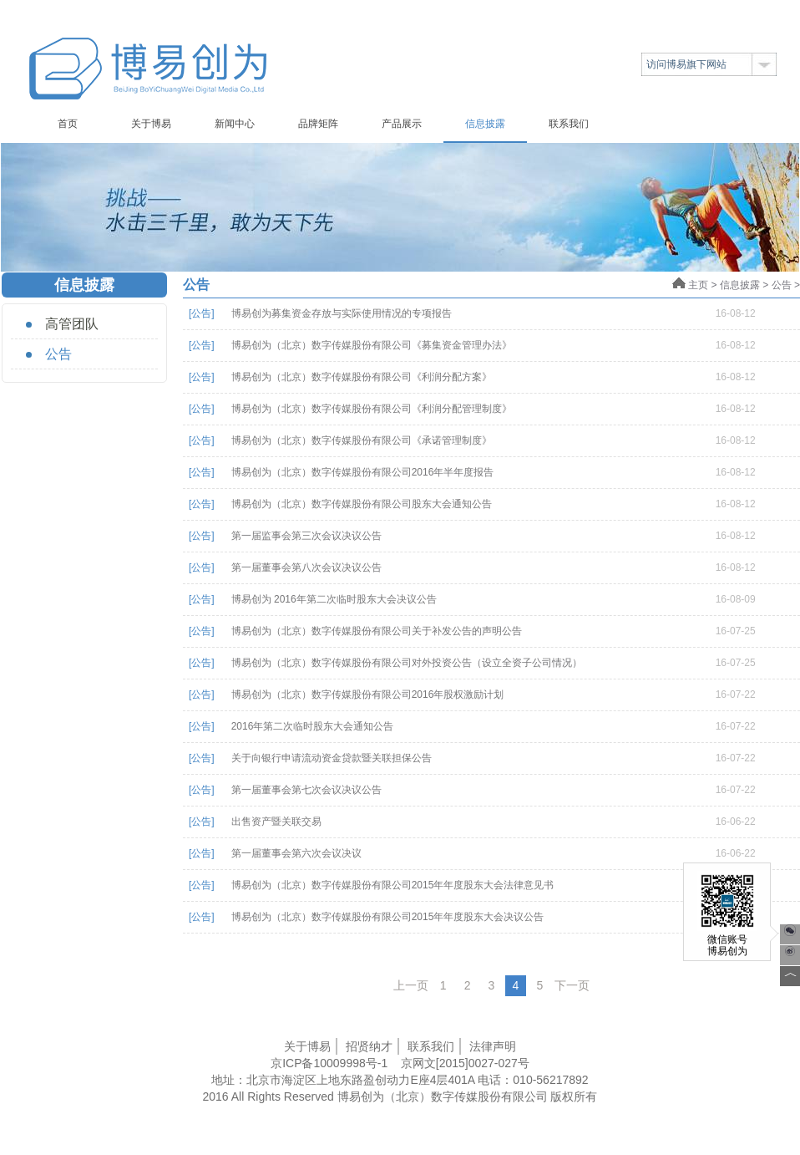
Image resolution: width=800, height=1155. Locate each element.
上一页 (410, 985)
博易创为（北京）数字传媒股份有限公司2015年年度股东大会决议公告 (387, 917)
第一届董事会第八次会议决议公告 (306, 567)
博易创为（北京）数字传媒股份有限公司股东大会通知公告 (361, 504)
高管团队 (72, 324)
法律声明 (492, 1046)
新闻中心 (235, 124)
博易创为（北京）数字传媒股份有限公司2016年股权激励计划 (367, 694)
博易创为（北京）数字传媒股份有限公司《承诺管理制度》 (361, 440)
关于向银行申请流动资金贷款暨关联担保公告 (331, 758)
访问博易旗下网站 (686, 64)
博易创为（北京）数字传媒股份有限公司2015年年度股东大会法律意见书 (392, 885)
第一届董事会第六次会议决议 (296, 853)
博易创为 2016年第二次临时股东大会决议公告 (334, 599)
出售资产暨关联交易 (276, 821)
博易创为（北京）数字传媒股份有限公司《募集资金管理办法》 (371, 345)
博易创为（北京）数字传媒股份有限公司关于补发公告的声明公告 (376, 631)
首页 (68, 124)
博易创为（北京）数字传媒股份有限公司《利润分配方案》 (361, 377)
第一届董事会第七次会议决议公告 (306, 790)
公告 (58, 354)
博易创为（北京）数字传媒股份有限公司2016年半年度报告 (362, 472)
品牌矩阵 (318, 124)
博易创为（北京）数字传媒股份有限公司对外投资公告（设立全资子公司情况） (406, 663)
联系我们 (569, 124)
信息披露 (485, 124)
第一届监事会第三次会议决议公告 (306, 536)
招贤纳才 (369, 1046)
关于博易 (151, 124)
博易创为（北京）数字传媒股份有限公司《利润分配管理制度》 (371, 409)
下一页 (572, 985)
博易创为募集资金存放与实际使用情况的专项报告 (341, 313)
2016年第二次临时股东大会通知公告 (312, 726)
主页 (690, 285)
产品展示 (402, 124)
